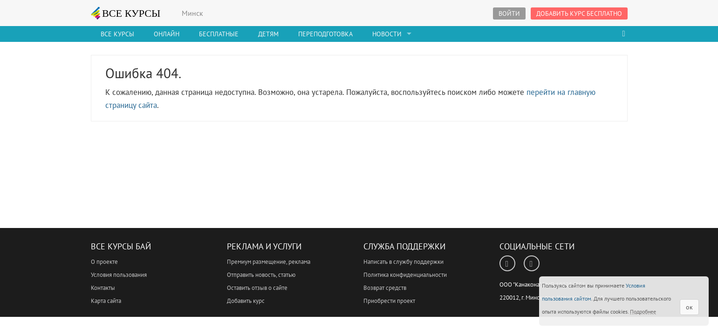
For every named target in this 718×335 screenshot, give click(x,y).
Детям (268, 34)
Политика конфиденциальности (405, 275)
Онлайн (166, 34)
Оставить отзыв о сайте (257, 288)
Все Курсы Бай (121, 246)
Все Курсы (117, 34)
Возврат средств (384, 288)
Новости (387, 34)
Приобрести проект (389, 301)
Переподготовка (325, 34)
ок (689, 307)
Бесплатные (219, 34)
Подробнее (643, 311)
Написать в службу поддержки (403, 262)
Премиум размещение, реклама (268, 262)
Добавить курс (246, 301)
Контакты (103, 288)
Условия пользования (119, 275)
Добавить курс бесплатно (579, 13)
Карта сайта (106, 301)
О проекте (104, 262)
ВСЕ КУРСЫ (126, 13)
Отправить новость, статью (261, 275)
